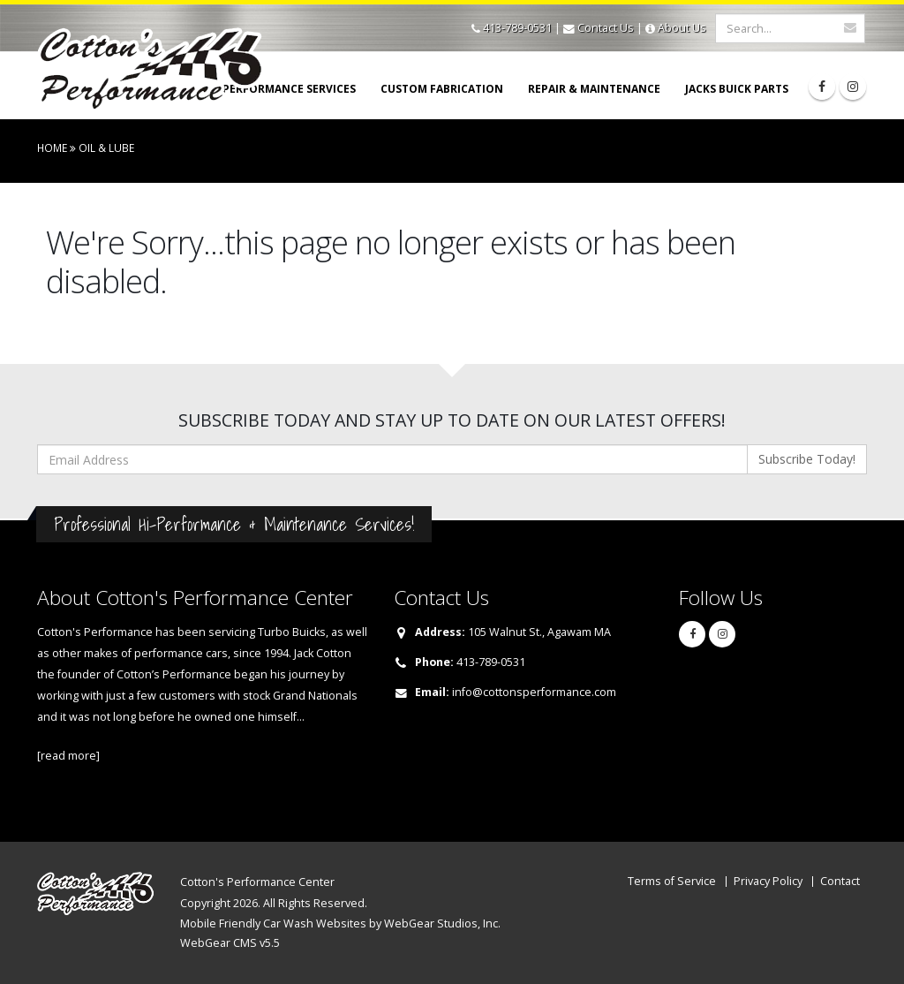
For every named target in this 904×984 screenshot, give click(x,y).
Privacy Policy (768, 881)
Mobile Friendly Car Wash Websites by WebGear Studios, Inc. (340, 923)
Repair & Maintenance (594, 88)
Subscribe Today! (806, 458)
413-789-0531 (517, 27)
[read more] (68, 755)
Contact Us (605, 27)
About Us (682, 27)
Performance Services (289, 88)
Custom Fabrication (441, 88)
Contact (840, 881)
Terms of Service (672, 881)
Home (52, 147)
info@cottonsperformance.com (534, 692)
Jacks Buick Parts (736, 88)
